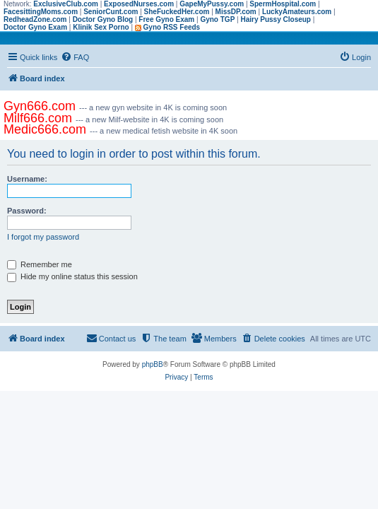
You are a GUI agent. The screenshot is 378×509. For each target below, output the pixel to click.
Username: (27, 179)
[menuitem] (75, 57)
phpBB (152, 364)
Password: (27, 210)
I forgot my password (43, 237)
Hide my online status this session (72, 276)
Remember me (39, 264)
